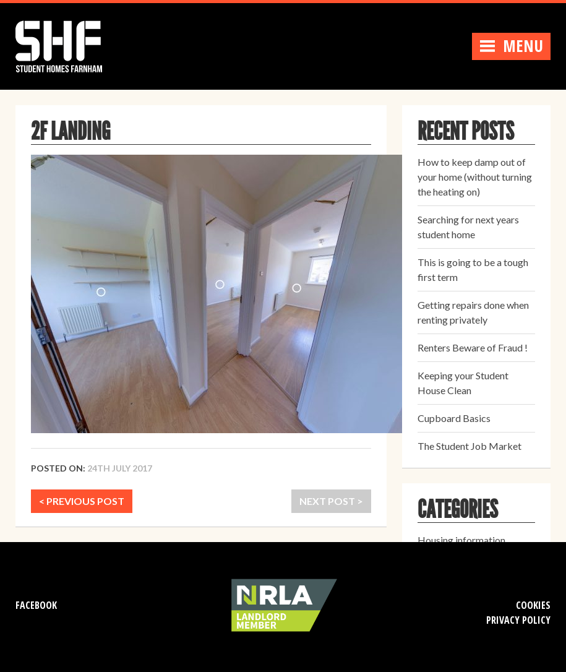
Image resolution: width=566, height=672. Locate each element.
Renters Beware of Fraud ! (473, 347)
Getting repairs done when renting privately (473, 312)
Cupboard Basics (454, 418)
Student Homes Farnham (71, 45)
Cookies (533, 605)
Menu (511, 46)
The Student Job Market (469, 446)
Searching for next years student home (468, 226)
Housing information (461, 540)
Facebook (36, 605)
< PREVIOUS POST (81, 501)
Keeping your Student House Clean (463, 382)
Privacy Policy (518, 620)
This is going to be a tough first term (473, 269)
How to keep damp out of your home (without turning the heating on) (475, 176)
